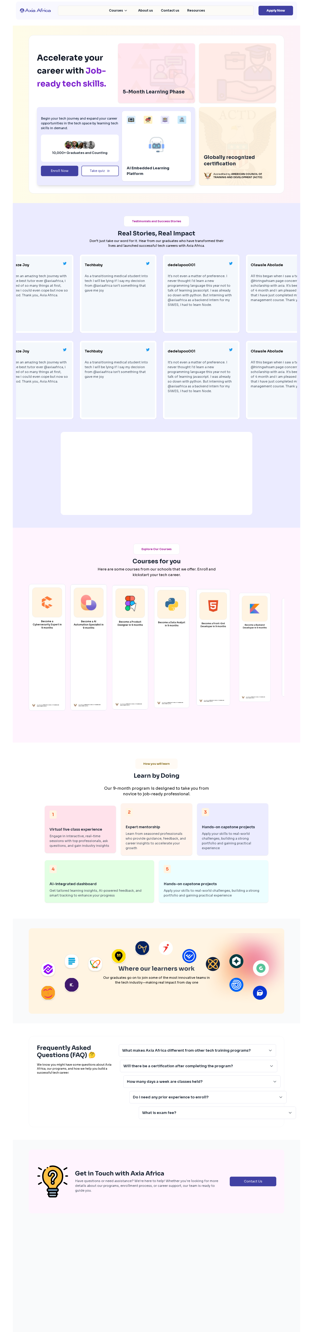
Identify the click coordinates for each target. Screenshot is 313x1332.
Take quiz (100, 171)
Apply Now (275, 10)
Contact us (170, 10)
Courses (118, 10)
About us (145, 10)
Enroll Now (59, 171)
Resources (196, 10)
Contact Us (253, 1245)
